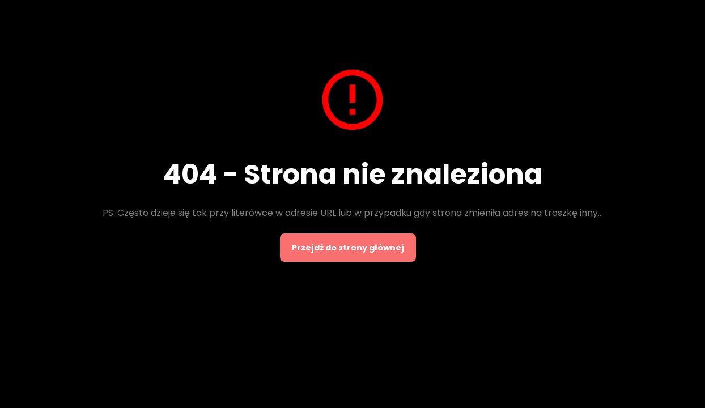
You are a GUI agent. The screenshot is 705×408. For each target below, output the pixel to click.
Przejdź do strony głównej (348, 247)
